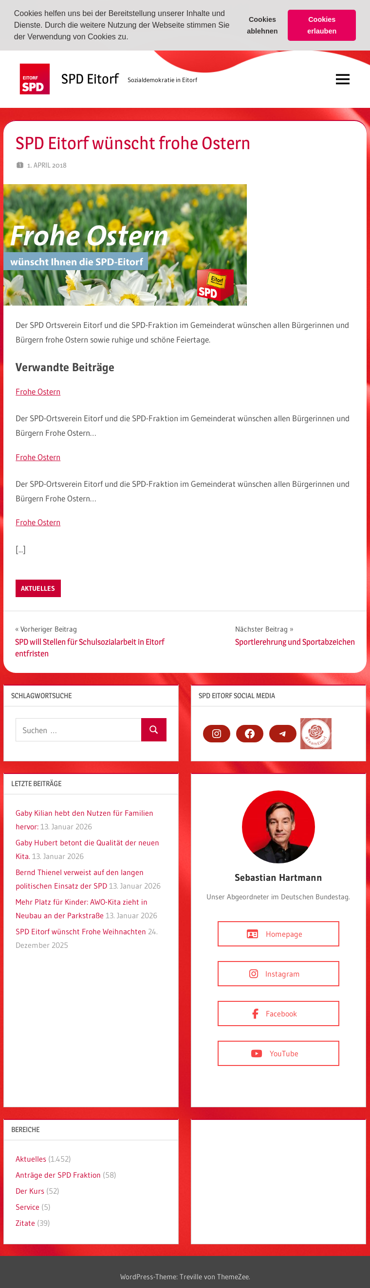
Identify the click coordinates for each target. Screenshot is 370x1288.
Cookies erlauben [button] (321, 25)
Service (27, 1206)
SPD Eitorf (89, 78)
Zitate (25, 1222)
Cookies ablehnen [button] (262, 25)
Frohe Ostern (38, 391)
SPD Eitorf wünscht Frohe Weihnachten (81, 931)
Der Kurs (30, 1190)
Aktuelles (38, 588)
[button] (131, 37)
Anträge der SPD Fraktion (58, 1174)
